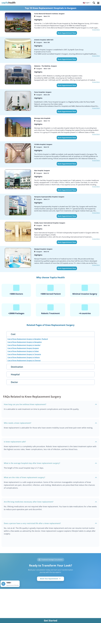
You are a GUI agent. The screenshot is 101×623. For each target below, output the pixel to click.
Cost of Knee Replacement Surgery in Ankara (23, 357)
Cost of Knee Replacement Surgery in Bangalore (24, 342)
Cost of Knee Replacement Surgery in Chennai (24, 360)
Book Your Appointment (50, 579)
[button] (86, 2)
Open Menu (98, 3)
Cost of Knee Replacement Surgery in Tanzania (24, 354)
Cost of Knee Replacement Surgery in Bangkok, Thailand (27, 339)
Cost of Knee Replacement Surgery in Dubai (23, 351)
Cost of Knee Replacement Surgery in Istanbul (23, 345)
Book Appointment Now (67, 33)
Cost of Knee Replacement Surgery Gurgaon (23, 348)
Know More (96, 30)
